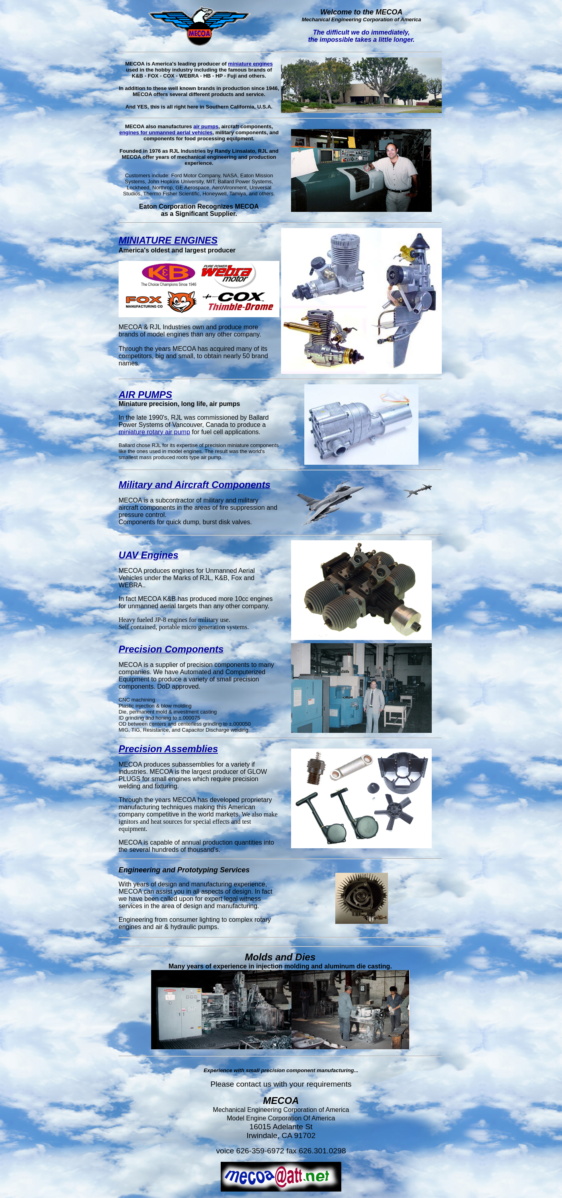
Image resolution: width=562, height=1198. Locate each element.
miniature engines (250, 64)
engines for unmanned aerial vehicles (166, 132)
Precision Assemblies (168, 748)
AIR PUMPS (145, 394)
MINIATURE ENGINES (168, 240)
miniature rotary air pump (154, 432)
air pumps (205, 126)
